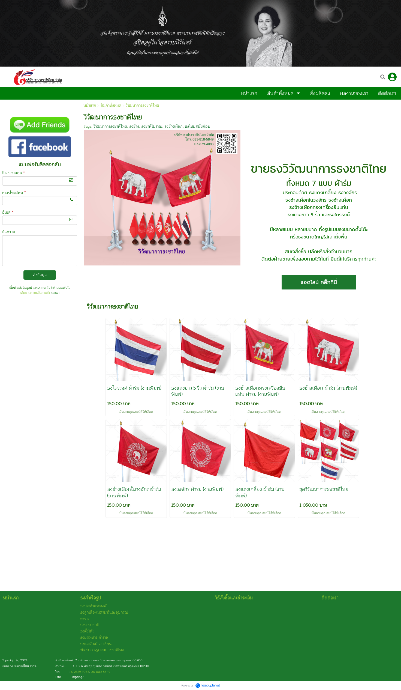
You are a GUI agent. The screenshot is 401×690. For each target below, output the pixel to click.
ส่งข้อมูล (40, 275)
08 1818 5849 (100, 671)
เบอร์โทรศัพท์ (14, 193)
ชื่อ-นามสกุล (13, 173)
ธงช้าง (134, 126)
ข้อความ (8, 232)
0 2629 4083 (80, 671)
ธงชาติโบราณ (151, 126)
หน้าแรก (89, 105)
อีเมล (7, 212)
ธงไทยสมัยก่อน (197, 126)
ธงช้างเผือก (173, 126)
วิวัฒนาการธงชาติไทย (110, 126)
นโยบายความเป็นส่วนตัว (35, 292)
